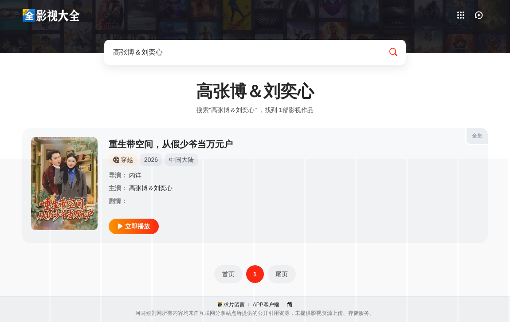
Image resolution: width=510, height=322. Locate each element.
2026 (151, 159)
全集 (477, 136)
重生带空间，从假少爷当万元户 (171, 144)
